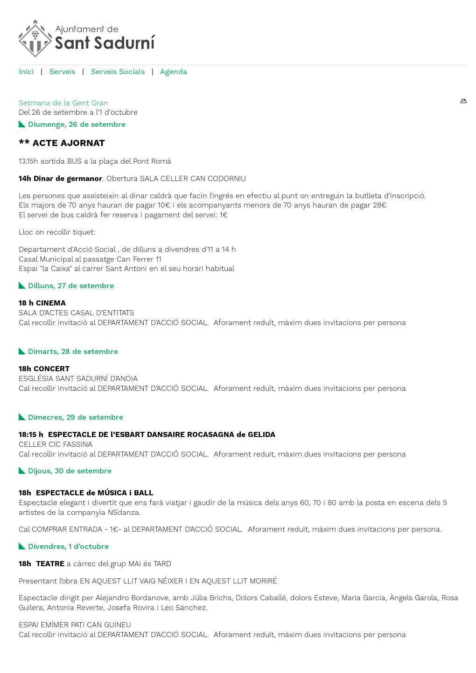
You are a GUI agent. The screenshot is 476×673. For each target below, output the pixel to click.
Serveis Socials (118, 72)
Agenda (173, 72)
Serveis (62, 72)
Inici (26, 72)
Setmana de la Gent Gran (63, 103)
